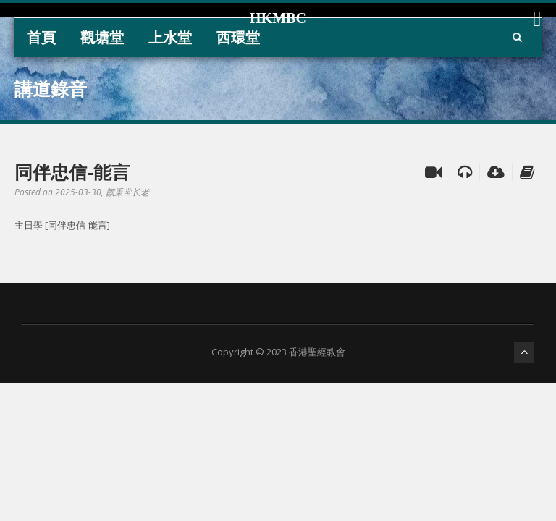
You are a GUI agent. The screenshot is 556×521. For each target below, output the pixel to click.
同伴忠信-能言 (72, 171)
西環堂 (238, 37)
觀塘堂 (102, 37)
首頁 (41, 37)
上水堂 (170, 37)
